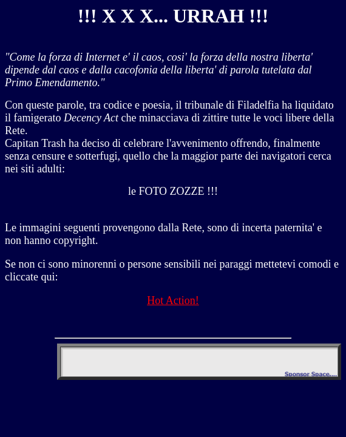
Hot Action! (173, 300)
